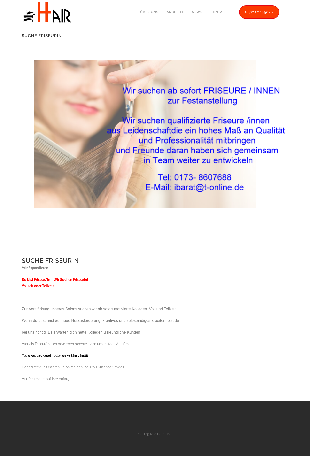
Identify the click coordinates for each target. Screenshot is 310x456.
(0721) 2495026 (259, 12)
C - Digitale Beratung (155, 434)
